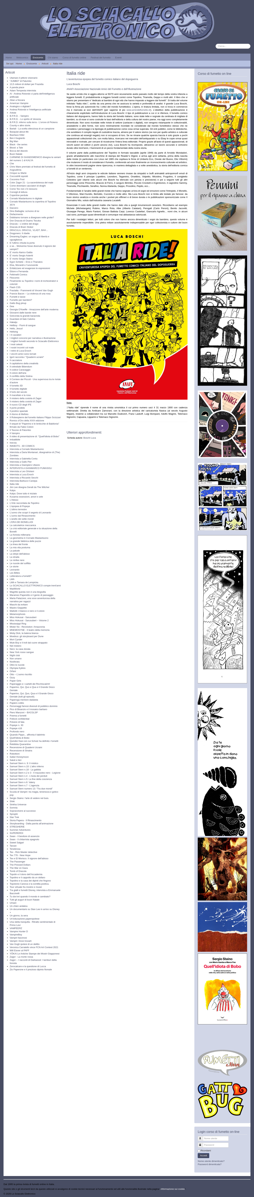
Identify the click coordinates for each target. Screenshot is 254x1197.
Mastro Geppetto (18, 607)
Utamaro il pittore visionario (24, 78)
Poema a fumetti (18, 715)
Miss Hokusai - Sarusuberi (23, 617)
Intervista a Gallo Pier (21, 461)
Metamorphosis (17, 614)
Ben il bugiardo (17, 138)
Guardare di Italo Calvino (22, 319)
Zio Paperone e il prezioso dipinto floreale (31, 969)
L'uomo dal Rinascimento (22, 515)
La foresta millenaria (20, 534)
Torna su (246, 1193)
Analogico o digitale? (20, 106)
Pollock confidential (19, 718)
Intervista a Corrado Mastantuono (27, 449)
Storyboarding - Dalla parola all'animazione (31, 823)
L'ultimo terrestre (18, 509)
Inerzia (13, 442)
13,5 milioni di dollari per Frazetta (26, 84)
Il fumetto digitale (18, 388)
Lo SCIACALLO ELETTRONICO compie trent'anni (35, 585)
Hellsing (14, 331)
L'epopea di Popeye (20, 506)
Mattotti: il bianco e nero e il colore (27, 611)
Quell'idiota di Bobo (19, 738)
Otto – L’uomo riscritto (21, 674)
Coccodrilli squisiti (19, 176)
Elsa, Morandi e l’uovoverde (24, 265)
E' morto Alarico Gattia (21, 252)
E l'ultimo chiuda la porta (22, 243)
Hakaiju (13, 322)
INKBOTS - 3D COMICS (22, 446)
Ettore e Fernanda (19, 271)
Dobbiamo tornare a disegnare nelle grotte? (32, 217)
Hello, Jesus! (16, 328)
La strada (14, 557)
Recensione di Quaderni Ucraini (26, 747)
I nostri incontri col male (22, 347)
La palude (15, 550)
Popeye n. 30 (16, 725)
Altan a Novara (17, 100)
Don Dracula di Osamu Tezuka (25, 220)
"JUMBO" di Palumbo (20, 81)
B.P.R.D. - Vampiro (19, 116)
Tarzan (13, 845)
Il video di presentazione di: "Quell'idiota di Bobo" (34, 436)
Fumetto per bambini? (21, 300)
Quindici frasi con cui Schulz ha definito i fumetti (34, 741)
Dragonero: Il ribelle (20, 233)
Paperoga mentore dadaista (24, 699)
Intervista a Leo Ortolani (22, 471)
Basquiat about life (19, 131)
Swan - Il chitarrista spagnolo (24, 839)
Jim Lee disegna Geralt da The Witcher (29, 487)
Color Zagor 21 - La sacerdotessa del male (31, 182)
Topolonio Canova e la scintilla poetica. (29, 884)
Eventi (118, 57)
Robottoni (15, 753)
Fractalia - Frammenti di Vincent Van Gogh (31, 290)
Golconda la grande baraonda (25, 315)
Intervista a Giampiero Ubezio (25, 465)
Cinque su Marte (18, 173)
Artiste (13, 112)
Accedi (203, 1155)
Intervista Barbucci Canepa (23, 481)
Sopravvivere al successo (23, 811)
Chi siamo (53, 57)
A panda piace (17, 87)
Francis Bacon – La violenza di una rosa (30, 293)
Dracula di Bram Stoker (21, 227)
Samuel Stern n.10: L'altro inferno (27, 766)
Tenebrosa (15, 849)
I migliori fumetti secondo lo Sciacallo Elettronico (34, 341)
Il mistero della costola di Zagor (25, 398)
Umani (13, 903)
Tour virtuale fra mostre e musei (26, 887)
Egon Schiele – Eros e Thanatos (26, 262)
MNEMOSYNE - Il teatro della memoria (29, 630)
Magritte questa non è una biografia (28, 592)
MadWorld (15, 588)
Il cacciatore (16, 360)
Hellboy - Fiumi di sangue (23, 325)
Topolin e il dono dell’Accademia (26, 874)
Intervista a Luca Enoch (22, 474)
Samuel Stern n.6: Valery (22, 782)
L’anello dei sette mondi (22, 519)
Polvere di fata (17, 722)
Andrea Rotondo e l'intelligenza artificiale (30, 109)
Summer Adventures (20, 830)
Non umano (16, 658)
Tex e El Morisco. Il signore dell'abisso (29, 858)
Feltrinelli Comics (18, 274)
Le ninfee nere (17, 560)
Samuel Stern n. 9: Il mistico (24, 763)
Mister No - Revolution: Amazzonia (27, 626)
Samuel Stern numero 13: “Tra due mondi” (31, 788)
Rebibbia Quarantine (20, 744)
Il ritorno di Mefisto (19, 414)
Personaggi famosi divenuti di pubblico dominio (34, 706)
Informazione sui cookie (173, 1189)
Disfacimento (16, 214)
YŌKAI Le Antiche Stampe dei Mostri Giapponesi (34, 953)
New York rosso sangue (22, 652)
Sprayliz (14, 814)
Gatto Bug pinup (18, 303)
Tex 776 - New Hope (20, 855)
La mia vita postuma (20, 547)
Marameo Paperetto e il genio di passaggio (31, 595)
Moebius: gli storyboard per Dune (27, 636)
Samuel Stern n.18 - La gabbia (25, 769)
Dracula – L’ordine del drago (24, 223)
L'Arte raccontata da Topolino (24, 503)
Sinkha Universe (18, 804)
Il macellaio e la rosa (20, 395)
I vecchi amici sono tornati (23, 354)
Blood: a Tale (16, 147)
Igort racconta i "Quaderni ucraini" (27, 357)
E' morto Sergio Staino (21, 258)
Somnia (13, 807)
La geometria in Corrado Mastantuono (29, 538)
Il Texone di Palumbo (20, 430)
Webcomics (22, 57)
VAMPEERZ (16, 928)
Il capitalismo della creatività (24, 363)
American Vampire (19, 103)
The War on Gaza (19, 868)
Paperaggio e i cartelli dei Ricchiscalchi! (30, 684)
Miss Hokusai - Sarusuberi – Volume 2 (29, 620)
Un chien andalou (19, 906)
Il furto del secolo (18, 392)
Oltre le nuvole (17, 665)
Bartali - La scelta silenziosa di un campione (32, 128)
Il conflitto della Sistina (21, 376)
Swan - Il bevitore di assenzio (25, 836)
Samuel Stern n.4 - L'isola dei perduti (28, 776)
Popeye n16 (16, 728)
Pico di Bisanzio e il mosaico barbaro (28, 709)
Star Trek (14, 817)
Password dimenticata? (209, 1164)
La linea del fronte (19, 544)
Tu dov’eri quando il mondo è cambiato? (30, 896)
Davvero (14, 208)
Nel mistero (15, 646)
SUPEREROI (16, 833)
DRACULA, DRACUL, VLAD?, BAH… (29, 230)
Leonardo (14, 569)
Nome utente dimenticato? (211, 1161)
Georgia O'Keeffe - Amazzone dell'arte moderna (34, 309)
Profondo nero (17, 731)
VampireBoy (16, 934)
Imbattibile (15, 439)
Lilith (12, 579)
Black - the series (18, 144)
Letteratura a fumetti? (21, 576)
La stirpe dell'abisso (20, 553)
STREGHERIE (17, 826)
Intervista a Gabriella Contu (24, 458)
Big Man (14, 141)
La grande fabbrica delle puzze (25, 541)
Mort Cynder (16, 639)
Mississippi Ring (18, 623)
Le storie (14, 566)
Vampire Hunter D (19, 931)
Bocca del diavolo (19, 150)
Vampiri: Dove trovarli (20, 941)
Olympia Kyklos (18, 668)
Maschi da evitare (19, 604)
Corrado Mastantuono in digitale (26, 198)
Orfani (13, 671)
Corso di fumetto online (74, 57)
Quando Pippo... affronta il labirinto (27, 734)
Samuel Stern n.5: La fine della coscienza (31, 779)
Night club (15, 655)
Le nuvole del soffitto (20, 563)
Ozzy (12, 677)
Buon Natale (16, 154)
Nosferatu (15, 661)
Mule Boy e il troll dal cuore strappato (28, 642)
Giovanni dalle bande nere (23, 312)
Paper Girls (15, 680)
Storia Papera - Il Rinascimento (25, 820)
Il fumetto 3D (16, 385)
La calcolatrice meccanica (23, 525)
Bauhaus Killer (17, 135)
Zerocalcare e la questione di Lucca (28, 966)
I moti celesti (16, 344)
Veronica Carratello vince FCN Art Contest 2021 (34, 947)
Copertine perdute (19, 195)
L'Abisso (14, 500)
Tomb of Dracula (18, 871)
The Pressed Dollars (20, 864)
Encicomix (38, 57)
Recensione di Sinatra (21, 750)
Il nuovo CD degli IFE (20, 404)
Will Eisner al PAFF (19, 950)
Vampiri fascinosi (18, 937)
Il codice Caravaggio (20, 369)
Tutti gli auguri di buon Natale (25, 899)
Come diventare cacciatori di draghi (28, 185)
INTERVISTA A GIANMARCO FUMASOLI (31, 468)
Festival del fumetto (101, 57)
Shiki (12, 801)
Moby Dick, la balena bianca (24, 633)
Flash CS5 (15, 287)
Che (12, 163)
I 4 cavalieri (15, 335)
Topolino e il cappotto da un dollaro (27, 877)
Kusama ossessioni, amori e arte (26, 496)
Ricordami (206, 1150)
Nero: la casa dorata (20, 649)
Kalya (13, 490)
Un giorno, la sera (19, 915)
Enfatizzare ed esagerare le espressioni (30, 268)
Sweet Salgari (17, 842)
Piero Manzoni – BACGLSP (24, 712)
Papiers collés (17, 703)
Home (9, 57)
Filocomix (14, 277)
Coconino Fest (17, 179)
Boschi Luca (89, 437)
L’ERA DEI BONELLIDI (21, 522)
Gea (12, 306)
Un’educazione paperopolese (24, 918)
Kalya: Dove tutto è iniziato (23, 493)
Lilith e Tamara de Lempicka (24, 582)
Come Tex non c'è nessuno (23, 189)
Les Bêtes (15, 573)
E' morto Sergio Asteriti (21, 255)
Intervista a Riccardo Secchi (24, 477)
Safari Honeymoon (19, 757)
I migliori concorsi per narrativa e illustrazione (33, 338)
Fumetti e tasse (17, 296)
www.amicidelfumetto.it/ (138, 110)
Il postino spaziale (19, 411)
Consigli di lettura (18, 192)
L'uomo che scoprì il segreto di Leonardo (30, 512)
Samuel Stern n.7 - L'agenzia (24, 785)
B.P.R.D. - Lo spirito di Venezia (25, 119)
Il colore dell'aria (18, 373)
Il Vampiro (15, 433)
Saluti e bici (15, 760)
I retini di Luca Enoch (20, 350)
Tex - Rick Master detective (23, 852)
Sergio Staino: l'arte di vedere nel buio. (29, 798)
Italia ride (14, 484)
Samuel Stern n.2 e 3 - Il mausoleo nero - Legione (35, 772)
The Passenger (17, 861)
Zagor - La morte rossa (21, 956)
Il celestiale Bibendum (21, 366)
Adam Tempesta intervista (23, 90)
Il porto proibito (17, 408)
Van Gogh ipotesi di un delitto (25, 944)
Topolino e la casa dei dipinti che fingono (30, 880)
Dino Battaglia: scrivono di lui (24, 211)
